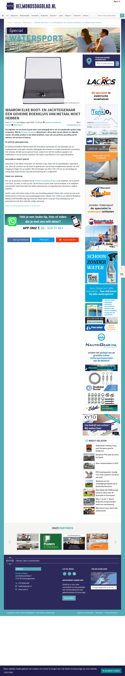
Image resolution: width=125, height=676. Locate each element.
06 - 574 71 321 (52, 228)
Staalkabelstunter (74, 125)
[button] (7, 553)
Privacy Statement (111, 621)
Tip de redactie (67, 240)
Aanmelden (69, 606)
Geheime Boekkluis (28, 132)
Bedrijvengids (24, 15)
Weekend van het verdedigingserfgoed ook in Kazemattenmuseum (106, 483)
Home (9, 23)
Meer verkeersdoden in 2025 (107, 463)
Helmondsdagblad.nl (36, 6)
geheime (49, 122)
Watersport (27, 23)
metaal (8, 125)
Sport (61, 15)
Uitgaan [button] (67, 15)
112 (7, 15)
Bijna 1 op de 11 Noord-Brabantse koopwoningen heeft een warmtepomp (106, 501)
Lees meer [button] (8, 672)
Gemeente (35, 15)
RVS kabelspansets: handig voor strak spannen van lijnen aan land (107, 474)
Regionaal (44, 15)
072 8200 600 (23, 591)
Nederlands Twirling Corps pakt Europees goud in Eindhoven (106, 448)
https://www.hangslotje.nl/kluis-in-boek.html (22, 206)
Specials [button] (53, 15)
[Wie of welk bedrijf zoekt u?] (104, 63)
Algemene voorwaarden (85, 621)
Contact (85, 15)
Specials (17, 23)
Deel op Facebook (18, 240)
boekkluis (57, 122)
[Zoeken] (122, 15)
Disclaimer (99, 621)
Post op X (43, 240)
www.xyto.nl (23, 597)
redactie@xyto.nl (24, 594)
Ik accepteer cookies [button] (111, 671)
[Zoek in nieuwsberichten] (108, 15)
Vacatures (77, 15)
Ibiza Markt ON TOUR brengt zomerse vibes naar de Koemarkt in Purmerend (107, 492)
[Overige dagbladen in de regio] (104, 586)
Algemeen (14, 15)
